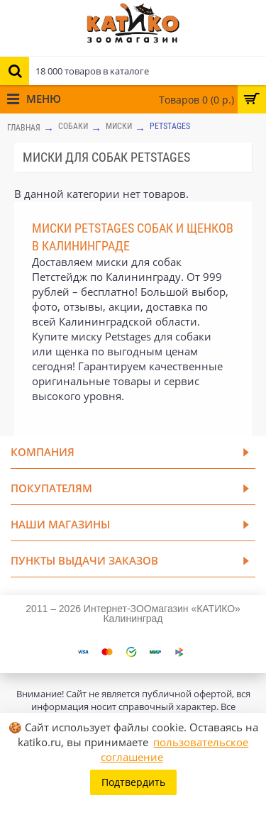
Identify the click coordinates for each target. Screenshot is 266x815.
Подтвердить (133, 782)
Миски (119, 126)
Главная (23, 128)
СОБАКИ (73, 126)
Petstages (170, 126)
